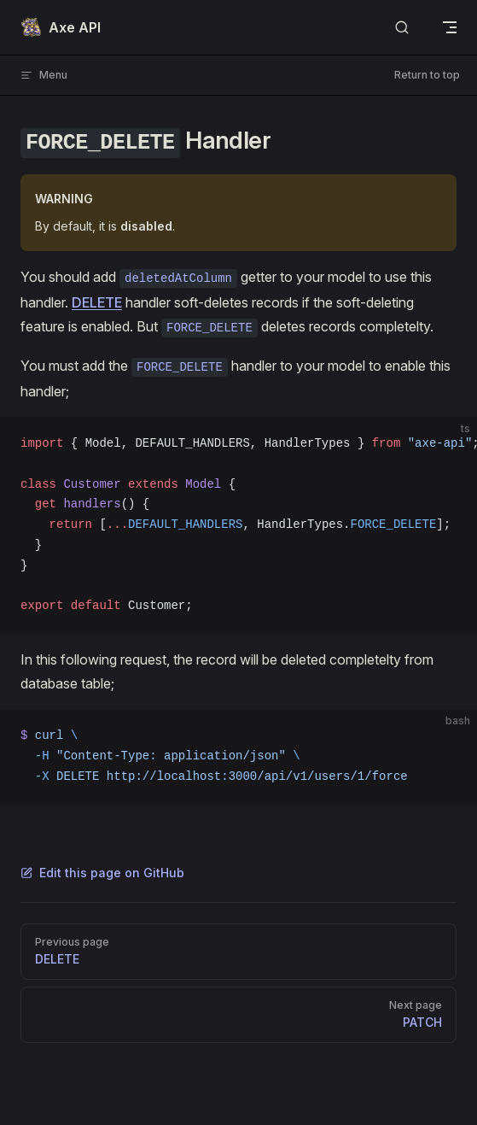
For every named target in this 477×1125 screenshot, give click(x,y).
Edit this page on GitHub (102, 872)
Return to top (427, 74)
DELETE (97, 302)
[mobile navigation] (449, 27)
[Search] (401, 27)
